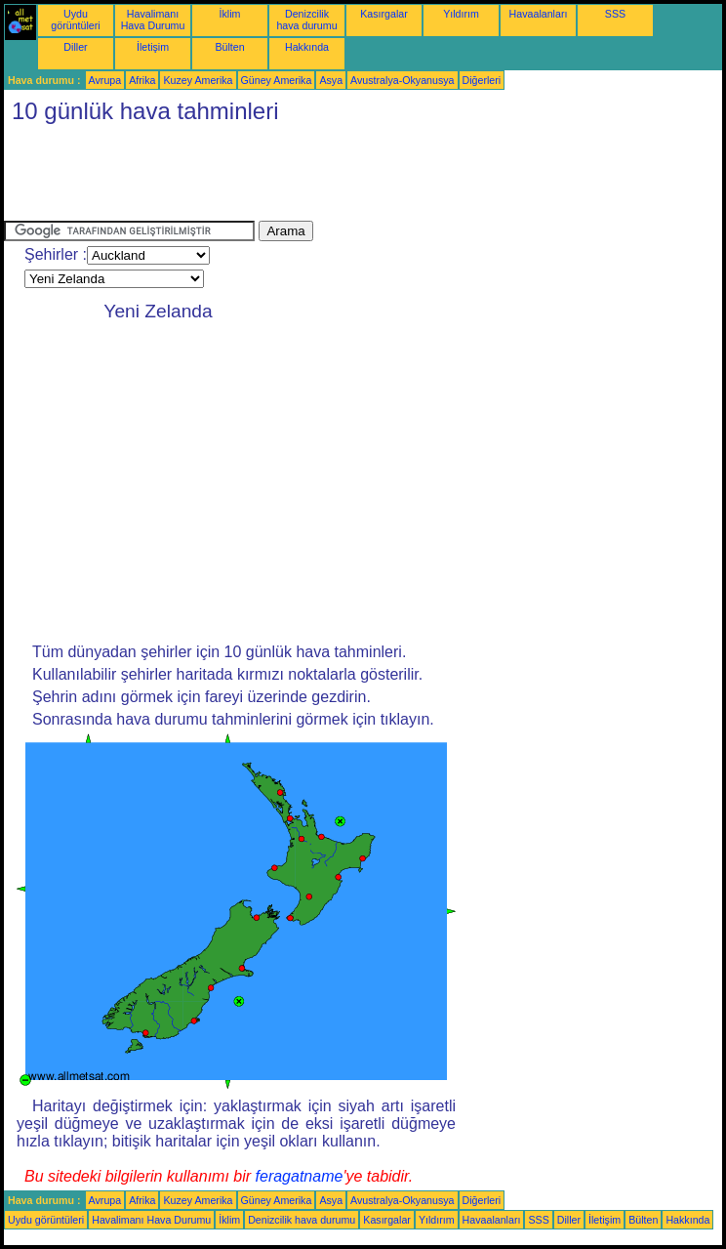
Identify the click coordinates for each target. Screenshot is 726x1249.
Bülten (229, 47)
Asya (331, 80)
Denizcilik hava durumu (306, 19)
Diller (75, 47)
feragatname (299, 1176)
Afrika (142, 80)
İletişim (153, 47)
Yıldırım (461, 14)
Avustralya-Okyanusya (402, 80)
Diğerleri (482, 80)
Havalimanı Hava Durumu (153, 19)
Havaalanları (538, 14)
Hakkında (307, 47)
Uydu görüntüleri (75, 19)
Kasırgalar (384, 14)
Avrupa (105, 80)
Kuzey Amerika (197, 80)
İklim (230, 14)
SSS (615, 14)
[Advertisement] (359, 177)
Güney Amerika (276, 80)
